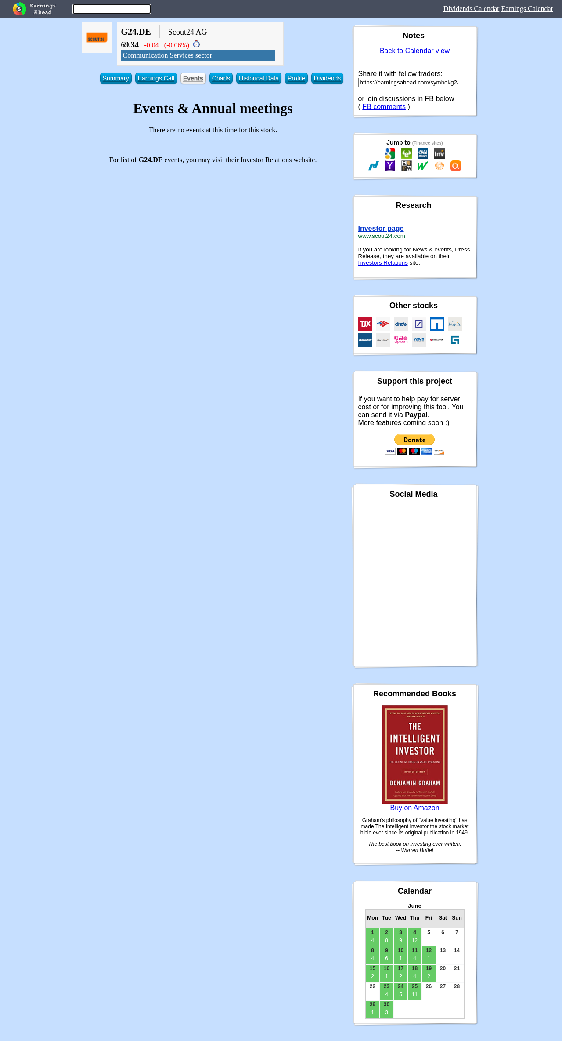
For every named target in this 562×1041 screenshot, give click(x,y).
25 (415, 986)
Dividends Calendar (471, 8)
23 (386, 986)
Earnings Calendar (527, 8)
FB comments (384, 106)
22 (372, 986)
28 (457, 986)
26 (429, 986)
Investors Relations (383, 262)
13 (443, 950)
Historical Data (259, 78)
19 (429, 968)
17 (400, 968)
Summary (116, 78)
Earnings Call (156, 78)
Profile (296, 78)
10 (400, 950)
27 (443, 986)
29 (372, 1004)
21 (457, 968)
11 (415, 950)
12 (429, 950)
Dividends (327, 78)
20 (443, 968)
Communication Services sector (168, 55)
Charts (221, 78)
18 (415, 968)
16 (386, 968)
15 (372, 968)
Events (193, 78)
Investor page (381, 228)
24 (400, 986)
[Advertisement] (213, 232)
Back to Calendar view (415, 51)
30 (386, 1004)
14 (457, 950)
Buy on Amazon (414, 808)
